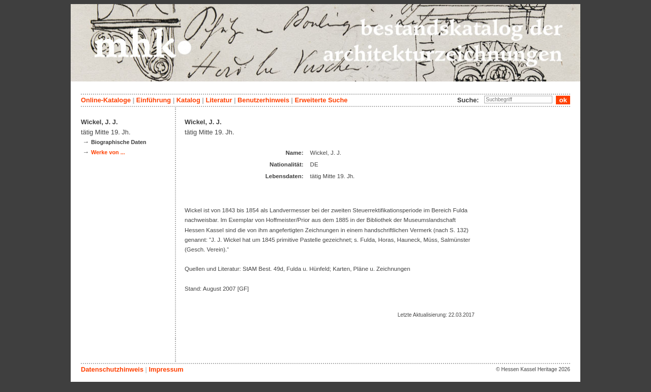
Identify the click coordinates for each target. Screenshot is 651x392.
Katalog (188, 100)
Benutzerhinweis (263, 100)
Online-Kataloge (106, 100)
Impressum (166, 369)
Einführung (153, 100)
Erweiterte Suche (320, 100)
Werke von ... (108, 152)
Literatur (218, 100)
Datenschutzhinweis (112, 369)
